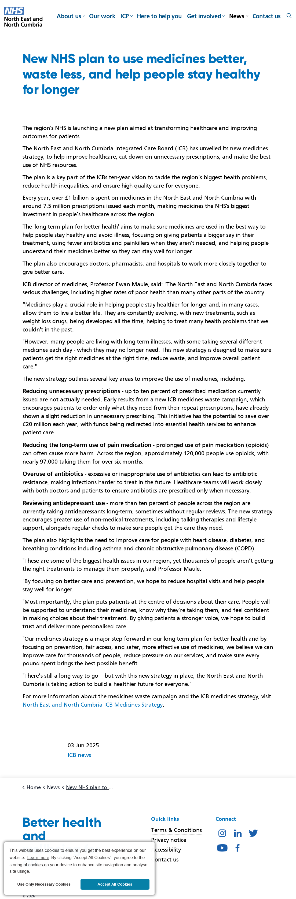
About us (69, 16)
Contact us (267, 16)
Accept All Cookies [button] (114, 884)
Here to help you (159, 16)
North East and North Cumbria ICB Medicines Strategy (93, 704)
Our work (102, 16)
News (236, 16)
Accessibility (166, 849)
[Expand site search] (289, 16)
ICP (124, 16)
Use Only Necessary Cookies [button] (44, 884)
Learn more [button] (38, 857)
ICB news (79, 755)
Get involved (204, 16)
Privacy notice (168, 840)
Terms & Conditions (176, 830)
